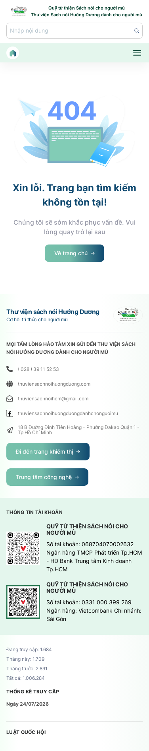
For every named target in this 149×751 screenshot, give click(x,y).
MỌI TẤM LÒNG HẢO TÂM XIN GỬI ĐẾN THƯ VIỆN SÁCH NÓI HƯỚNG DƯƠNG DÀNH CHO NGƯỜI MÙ (71, 348)
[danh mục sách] (137, 52)
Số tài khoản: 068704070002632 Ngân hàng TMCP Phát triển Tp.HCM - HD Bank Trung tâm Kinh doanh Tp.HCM (94, 556)
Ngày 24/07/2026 (27, 704)
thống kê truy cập (32, 692)
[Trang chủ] (12, 53)
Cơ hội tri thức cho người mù (37, 319)
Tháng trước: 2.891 (27, 668)
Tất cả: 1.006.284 (25, 678)
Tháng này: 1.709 (25, 659)
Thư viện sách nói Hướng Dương (52, 312)
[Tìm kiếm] (74, 31)
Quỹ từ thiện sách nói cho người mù (87, 529)
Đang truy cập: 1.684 (29, 649)
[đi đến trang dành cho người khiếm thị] (48, 451)
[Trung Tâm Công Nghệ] (47, 477)
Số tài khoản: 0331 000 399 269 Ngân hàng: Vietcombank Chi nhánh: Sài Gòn (93, 610)
